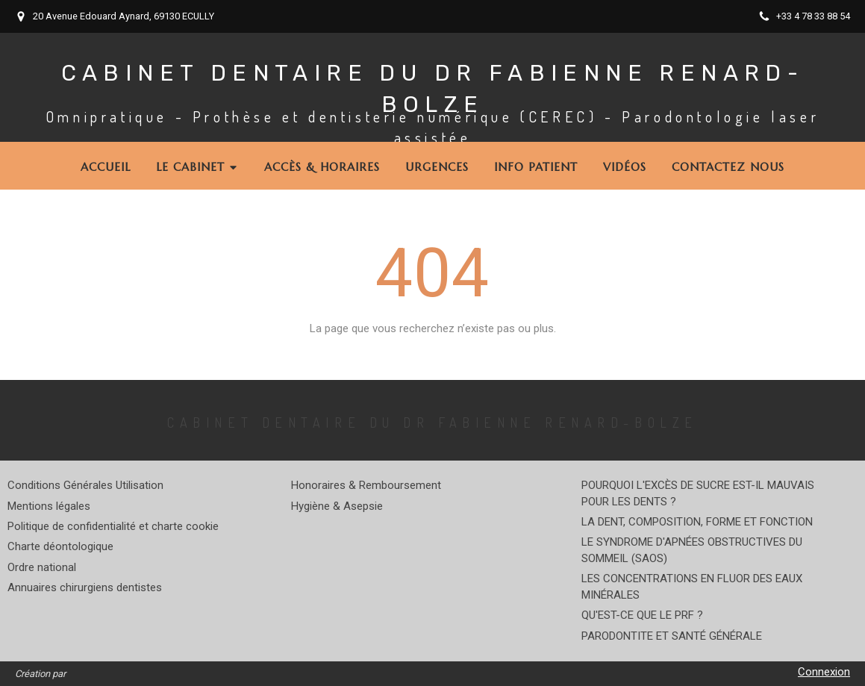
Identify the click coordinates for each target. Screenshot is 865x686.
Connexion (824, 672)
